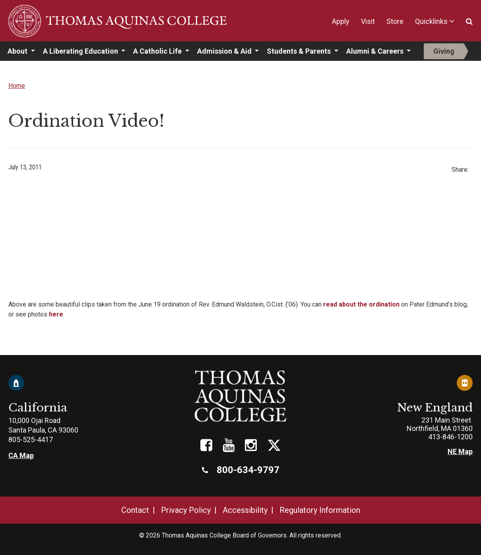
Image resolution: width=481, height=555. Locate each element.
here (56, 314)
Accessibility (245, 510)
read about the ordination (361, 304)
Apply (340, 21)
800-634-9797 (240, 469)
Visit (368, 21)
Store (394, 21)
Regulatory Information (319, 510)
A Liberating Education (81, 51)
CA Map (21, 455)
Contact (135, 510)
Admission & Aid (225, 51)
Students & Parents (299, 51)
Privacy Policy (186, 510)
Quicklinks (431, 21)
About (18, 51)
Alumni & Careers (375, 51)
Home (16, 85)
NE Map (460, 451)
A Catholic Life (158, 51)
